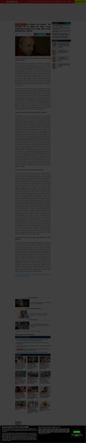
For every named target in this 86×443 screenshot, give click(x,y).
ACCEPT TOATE (77, 431)
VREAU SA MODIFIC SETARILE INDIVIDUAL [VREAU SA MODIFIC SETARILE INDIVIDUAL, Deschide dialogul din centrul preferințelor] (77, 435)
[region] (43, 434)
